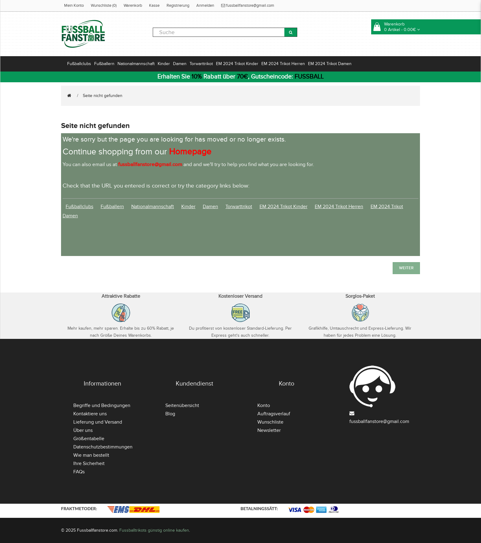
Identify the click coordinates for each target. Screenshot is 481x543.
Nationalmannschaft (136, 63)
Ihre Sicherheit (89, 463)
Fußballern (104, 63)
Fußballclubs (79, 63)
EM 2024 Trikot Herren (283, 63)
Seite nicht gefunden (102, 95)
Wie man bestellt (91, 455)
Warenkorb (133, 5)
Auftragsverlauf (273, 414)
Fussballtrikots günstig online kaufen (154, 530)
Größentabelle (88, 439)
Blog (170, 414)
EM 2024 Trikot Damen (330, 63)
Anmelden (205, 5)
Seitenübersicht (182, 405)
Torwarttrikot (201, 63)
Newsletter (269, 430)
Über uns (83, 430)
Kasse (154, 5)
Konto (263, 405)
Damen (180, 63)
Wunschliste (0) (104, 5)
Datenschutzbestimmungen (103, 447)
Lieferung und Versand (97, 422)
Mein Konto (74, 5)
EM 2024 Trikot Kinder (237, 63)
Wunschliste (270, 422)
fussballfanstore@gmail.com (247, 5)
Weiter (406, 268)
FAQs (79, 472)
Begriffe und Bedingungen (101, 405)
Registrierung (178, 5)
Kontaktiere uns (90, 414)
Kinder (164, 63)
